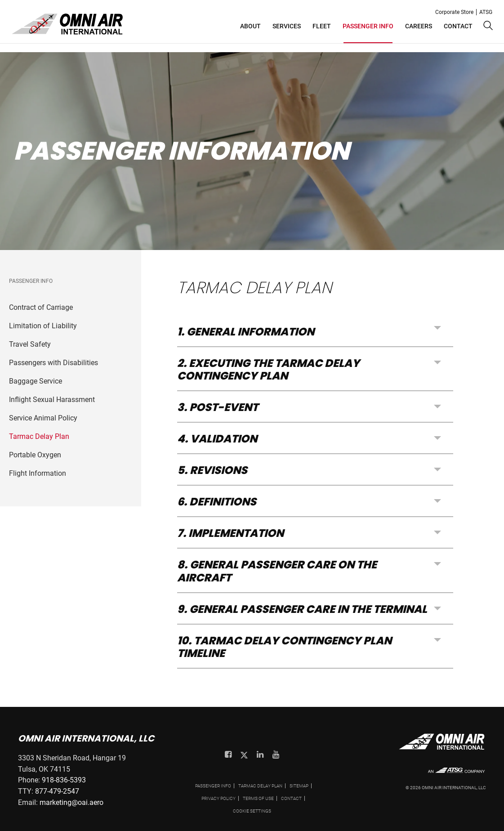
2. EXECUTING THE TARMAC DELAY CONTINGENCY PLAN (268, 369)
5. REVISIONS (212, 470)
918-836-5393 (64, 780)
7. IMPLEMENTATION (230, 533)
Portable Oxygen (35, 455)
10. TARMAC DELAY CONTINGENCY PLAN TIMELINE (284, 647)
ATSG (485, 12)
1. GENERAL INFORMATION (245, 332)
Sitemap (299, 785)
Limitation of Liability (43, 326)
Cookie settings (252, 811)
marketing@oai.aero (71, 802)
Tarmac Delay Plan (39, 436)
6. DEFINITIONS (216, 501)
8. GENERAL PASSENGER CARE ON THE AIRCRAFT (277, 571)
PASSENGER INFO (213, 785)
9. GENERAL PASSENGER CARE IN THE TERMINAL (302, 609)
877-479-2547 (57, 791)
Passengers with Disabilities (53, 362)
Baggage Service (35, 381)
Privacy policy (218, 798)
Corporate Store (454, 12)
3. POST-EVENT (217, 407)
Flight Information (37, 473)
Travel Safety (30, 344)
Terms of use (258, 798)
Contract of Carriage (41, 307)
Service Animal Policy (43, 418)
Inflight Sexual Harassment (52, 399)
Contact (291, 798)
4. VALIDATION (217, 438)
